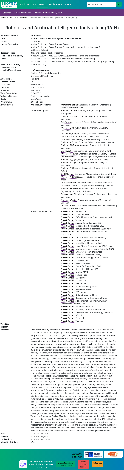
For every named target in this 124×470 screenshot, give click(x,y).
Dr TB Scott (66, 185)
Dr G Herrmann (68, 156)
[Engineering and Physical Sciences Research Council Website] (113, 454)
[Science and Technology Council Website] (93, 454)
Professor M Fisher (69, 142)
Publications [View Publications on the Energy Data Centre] (55, 4)
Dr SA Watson (67, 194)
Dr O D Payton (67, 174)
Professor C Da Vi (68, 128)
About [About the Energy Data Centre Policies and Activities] (67, 4)
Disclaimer (77, 456)
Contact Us (77, 454)
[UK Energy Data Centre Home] (9, 4)
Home (3, 17)
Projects (12, 17)
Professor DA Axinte (70, 110)
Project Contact (67, 211)
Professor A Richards (70, 177)
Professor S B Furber (70, 145)
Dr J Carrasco (66, 122)
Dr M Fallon (66, 139)
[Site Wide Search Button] (119, 4)
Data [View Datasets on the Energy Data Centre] (33, 4)
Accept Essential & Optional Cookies (65, 464)
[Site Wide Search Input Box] (102, 4)
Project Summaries (22, 12)
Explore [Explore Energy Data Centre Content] (24, 4)
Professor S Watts (68, 200)
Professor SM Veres (69, 188)
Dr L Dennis (66, 133)
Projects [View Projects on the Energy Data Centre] (42, 4)
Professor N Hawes (69, 153)
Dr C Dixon (65, 136)
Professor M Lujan (69, 162)
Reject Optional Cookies (83, 464)
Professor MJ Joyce (69, 159)
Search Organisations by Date (48, 12)
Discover (7, 12)
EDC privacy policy (97, 464)
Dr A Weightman (68, 205)
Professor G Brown (69, 116)
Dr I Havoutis (66, 151)
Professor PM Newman (71, 168)
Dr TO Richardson (68, 182)
